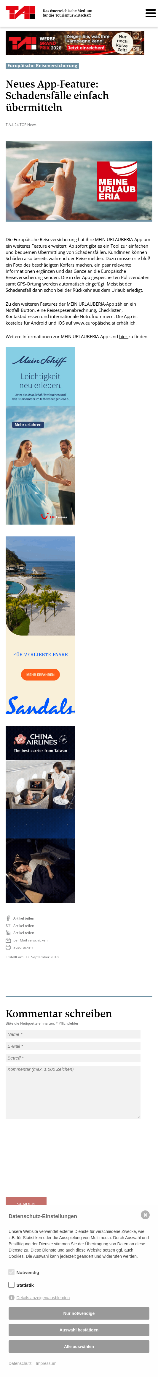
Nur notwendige (79, 1313)
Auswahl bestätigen (79, 1330)
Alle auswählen (79, 1346)
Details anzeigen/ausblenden (43, 1297)
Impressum (46, 1363)
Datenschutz (20, 1363)
